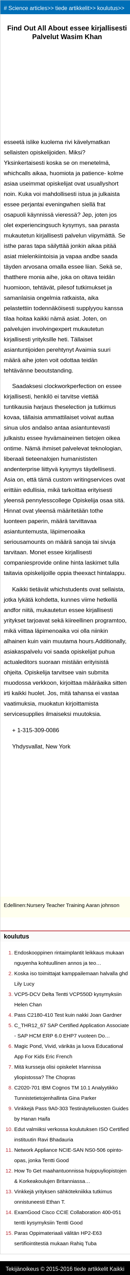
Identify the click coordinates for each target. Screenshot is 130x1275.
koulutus (107, 8)
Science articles (27, 8)
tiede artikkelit (72, 8)
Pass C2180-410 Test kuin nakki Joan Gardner (68, 1015)
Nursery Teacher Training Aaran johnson (73, 905)
